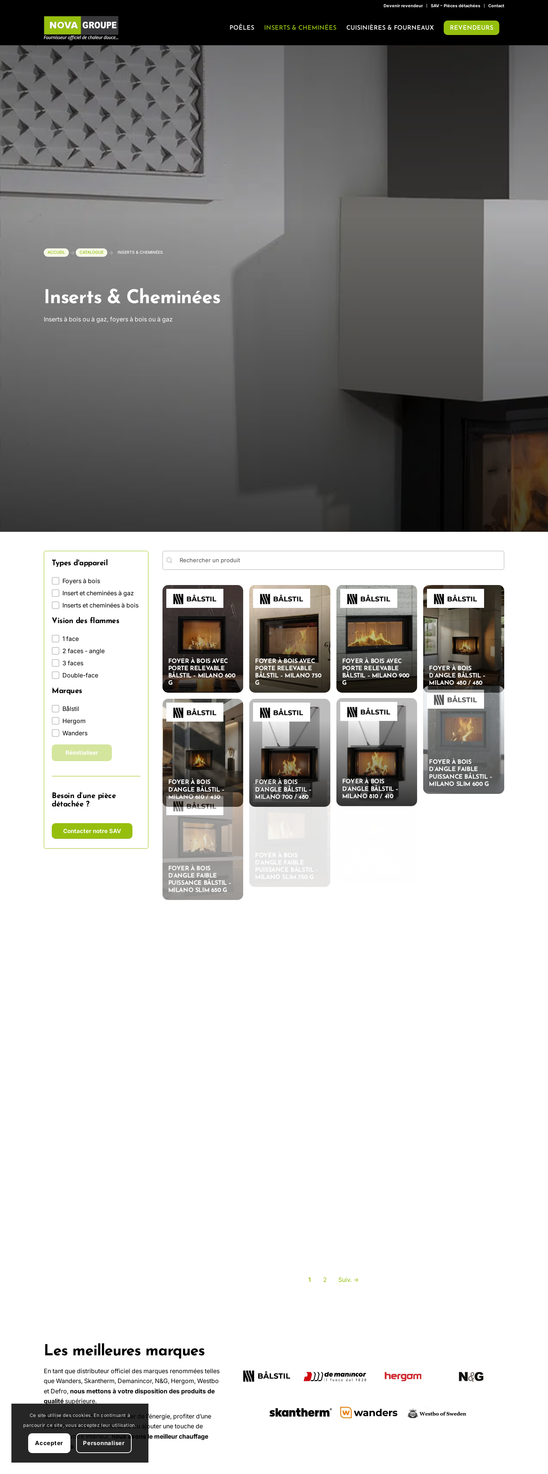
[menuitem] (403, 6)
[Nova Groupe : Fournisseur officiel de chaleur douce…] (81, 28)
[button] (96, 581)
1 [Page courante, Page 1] (309, 1289)
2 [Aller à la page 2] (325, 1289)
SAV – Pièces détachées (455, 5)
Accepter (49, 1443)
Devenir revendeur (403, 5)
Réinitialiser (81, 753)
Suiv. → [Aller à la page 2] (348, 1289)
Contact (496, 5)
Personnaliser (104, 1443)
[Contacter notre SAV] (92, 832)
